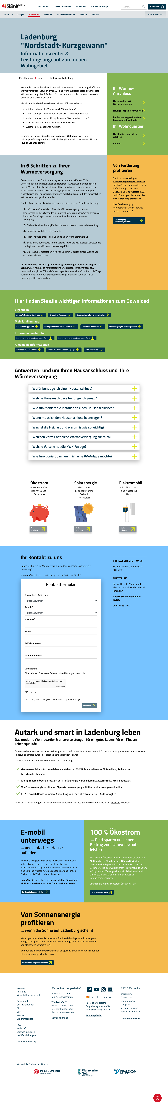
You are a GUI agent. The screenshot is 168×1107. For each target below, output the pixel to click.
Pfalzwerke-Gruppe (99, 6)
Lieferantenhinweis (131, 1056)
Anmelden (157, 6)
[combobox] (134, 6)
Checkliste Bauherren (70, 330)
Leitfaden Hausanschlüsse (32, 379)
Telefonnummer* (33, 687)
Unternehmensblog (26, 1078)
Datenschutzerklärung (61, 705)
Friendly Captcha (60, 719)
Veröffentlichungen (26, 1072)
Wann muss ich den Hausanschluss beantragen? (84, 447)
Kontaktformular (79, 231)
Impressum (126, 1031)
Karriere (21, 1025)
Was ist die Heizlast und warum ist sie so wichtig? (84, 457)
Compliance (126, 1042)
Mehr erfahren (38, 560)
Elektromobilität (64, 14)
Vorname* (30, 651)
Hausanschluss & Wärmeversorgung (129, 103)
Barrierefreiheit (128, 1038)
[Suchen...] (130, 6)
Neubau (83, 14)
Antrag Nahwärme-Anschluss (34, 330)
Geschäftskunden (63, 6)
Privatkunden (44, 6)
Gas (18, 1049)
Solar (46, 14)
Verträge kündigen (26, 1069)
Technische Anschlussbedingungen (74, 379)
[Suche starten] (142, 6)
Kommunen (81, 6)
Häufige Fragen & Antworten (129, 114)
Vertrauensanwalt (129, 1045)
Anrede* (29, 639)
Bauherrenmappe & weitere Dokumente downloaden (129, 127)
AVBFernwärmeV (112, 379)
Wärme (32, 14)
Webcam (115, 836)
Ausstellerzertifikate (130, 1049)
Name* (28, 663)
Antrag (47, 240)
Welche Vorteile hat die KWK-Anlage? (84, 476)
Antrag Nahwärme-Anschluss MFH (70, 343)
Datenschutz (127, 1035)
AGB (19, 1062)
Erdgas (20, 14)
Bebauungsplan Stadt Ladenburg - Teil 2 (91, 365)
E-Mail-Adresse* (33, 675)
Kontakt (95, 14)
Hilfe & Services (155, 14)
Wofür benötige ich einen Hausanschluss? (84, 418)
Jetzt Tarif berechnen (105, 927)
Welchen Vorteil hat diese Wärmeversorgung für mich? (84, 467)
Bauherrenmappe (73, 227)
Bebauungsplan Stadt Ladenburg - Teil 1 (39, 365)
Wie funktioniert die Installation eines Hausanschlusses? (84, 438)
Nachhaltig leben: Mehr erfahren (129, 148)
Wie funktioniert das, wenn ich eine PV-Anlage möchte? (84, 486)
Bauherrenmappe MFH (30, 343)
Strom (6, 14)
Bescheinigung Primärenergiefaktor (129, 237)
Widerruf (21, 1065)
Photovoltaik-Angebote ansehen (42, 999)
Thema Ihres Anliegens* (37, 627)
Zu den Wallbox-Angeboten (39, 926)
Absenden (88, 738)
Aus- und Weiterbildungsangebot (28, 1030)
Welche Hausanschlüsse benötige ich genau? (84, 428)
